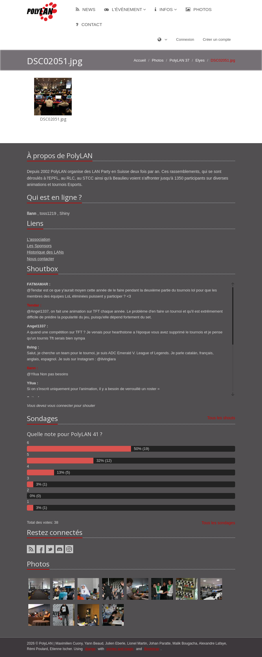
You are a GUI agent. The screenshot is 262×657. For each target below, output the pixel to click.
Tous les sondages (218, 523)
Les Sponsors (39, 245)
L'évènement (125, 9)
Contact (89, 24)
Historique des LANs (45, 252)
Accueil (140, 60)
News (85, 9)
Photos (199, 9)
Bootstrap (151, 649)
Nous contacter (40, 258)
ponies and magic (120, 649)
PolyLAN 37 (179, 60)
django (90, 649)
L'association (38, 239)
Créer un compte (217, 39)
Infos (166, 9)
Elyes (200, 60)
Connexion (185, 39)
